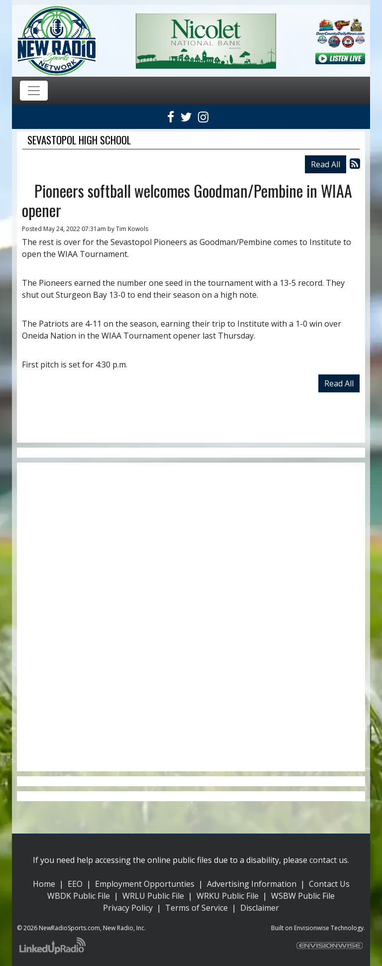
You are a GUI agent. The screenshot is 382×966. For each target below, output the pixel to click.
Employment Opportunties (144, 883)
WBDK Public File (78, 895)
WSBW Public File (303, 895)
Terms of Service (196, 907)
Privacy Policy (128, 907)
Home (44, 883)
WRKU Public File (227, 895)
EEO (75, 883)
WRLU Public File (153, 895)
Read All (325, 164)
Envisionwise (311, 928)
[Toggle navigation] (34, 91)
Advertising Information (251, 883)
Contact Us (329, 883)
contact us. (329, 859)
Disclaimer (259, 907)
